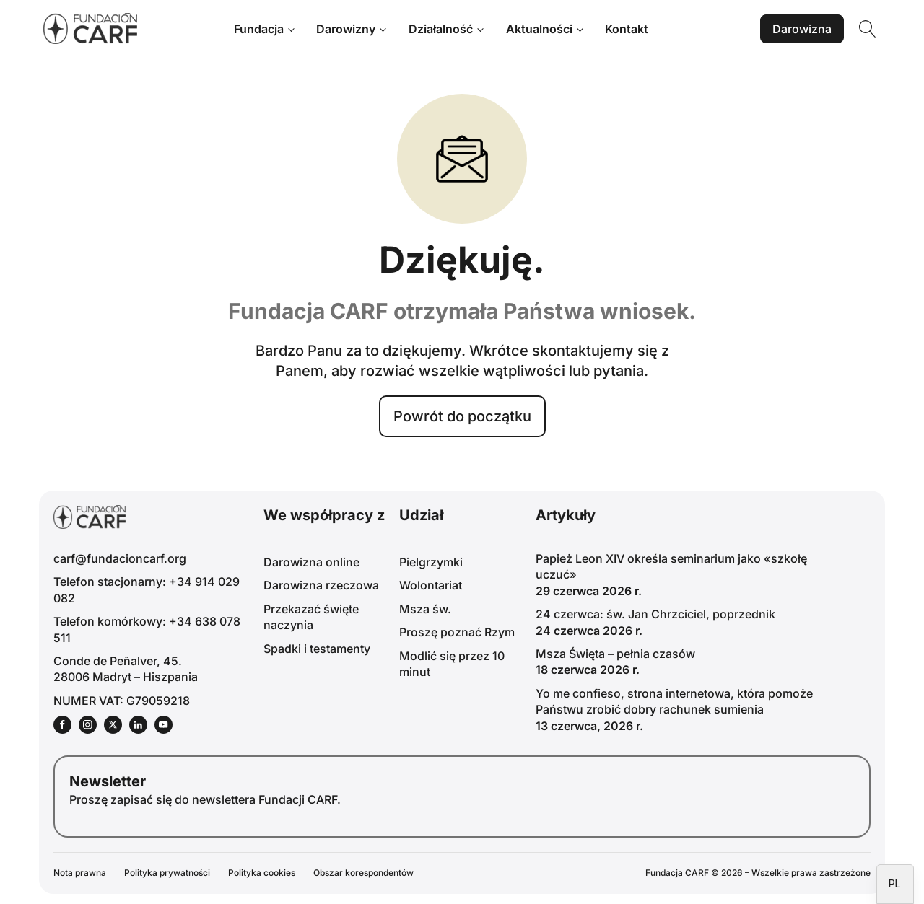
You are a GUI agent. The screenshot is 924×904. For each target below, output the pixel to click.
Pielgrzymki (431, 562)
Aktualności (539, 29)
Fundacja (259, 29)
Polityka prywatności (167, 872)
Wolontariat (430, 585)
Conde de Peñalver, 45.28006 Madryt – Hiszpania (125, 669)
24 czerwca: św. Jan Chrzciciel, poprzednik (655, 614)
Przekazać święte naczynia (311, 617)
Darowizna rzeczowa (321, 585)
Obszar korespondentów (363, 872)
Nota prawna (79, 872)
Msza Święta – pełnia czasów (615, 653)
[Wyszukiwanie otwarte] (868, 28)
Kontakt (626, 29)
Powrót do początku (462, 416)
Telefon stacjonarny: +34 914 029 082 (146, 589)
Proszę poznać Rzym (457, 632)
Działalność (441, 29)
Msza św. (425, 609)
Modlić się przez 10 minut (452, 664)
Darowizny (345, 29)
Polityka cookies (261, 872)
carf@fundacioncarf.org (119, 558)
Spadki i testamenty (316, 648)
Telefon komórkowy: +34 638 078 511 (146, 629)
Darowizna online (311, 562)
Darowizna (802, 29)
